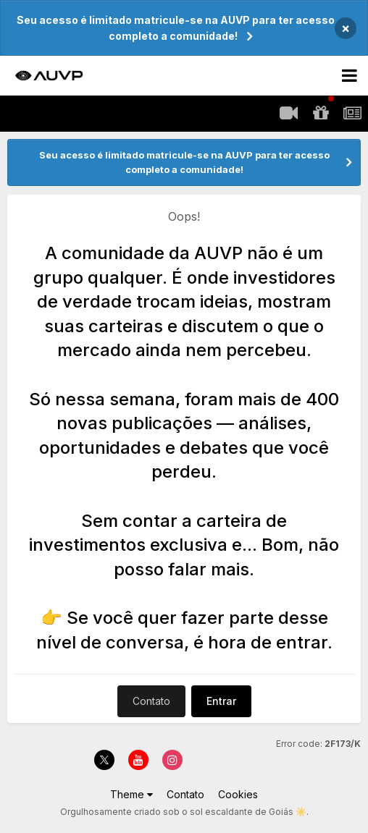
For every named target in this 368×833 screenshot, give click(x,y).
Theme (131, 794)
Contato (151, 701)
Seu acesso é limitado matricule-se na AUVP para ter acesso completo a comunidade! (176, 28)
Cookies (238, 794)
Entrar (221, 701)
